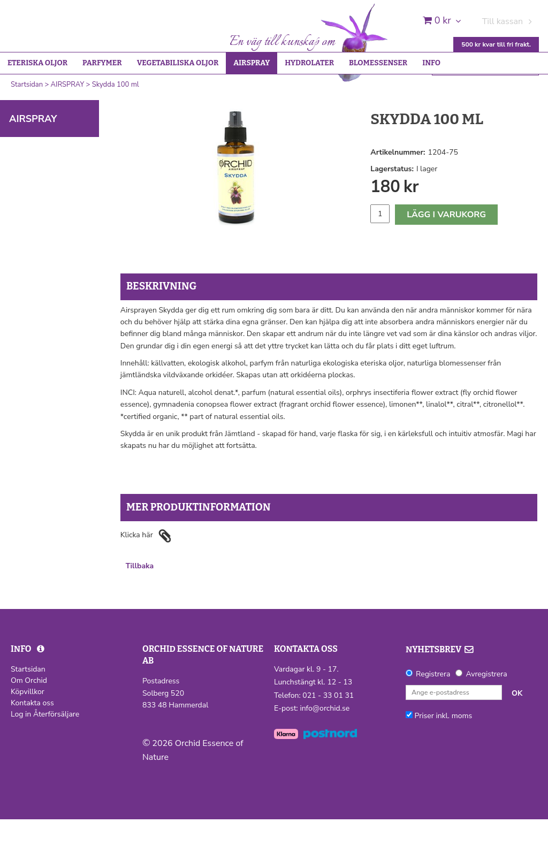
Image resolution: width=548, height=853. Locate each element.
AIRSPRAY (251, 96)
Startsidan (27, 118)
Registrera (433, 708)
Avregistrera (486, 708)
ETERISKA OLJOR (37, 96)
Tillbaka (140, 600)
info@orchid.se (324, 742)
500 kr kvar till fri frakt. (496, 44)
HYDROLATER (309, 96)
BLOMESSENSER (378, 96)
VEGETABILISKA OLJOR (178, 96)
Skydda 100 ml (115, 118)
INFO (431, 96)
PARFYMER (102, 96)
